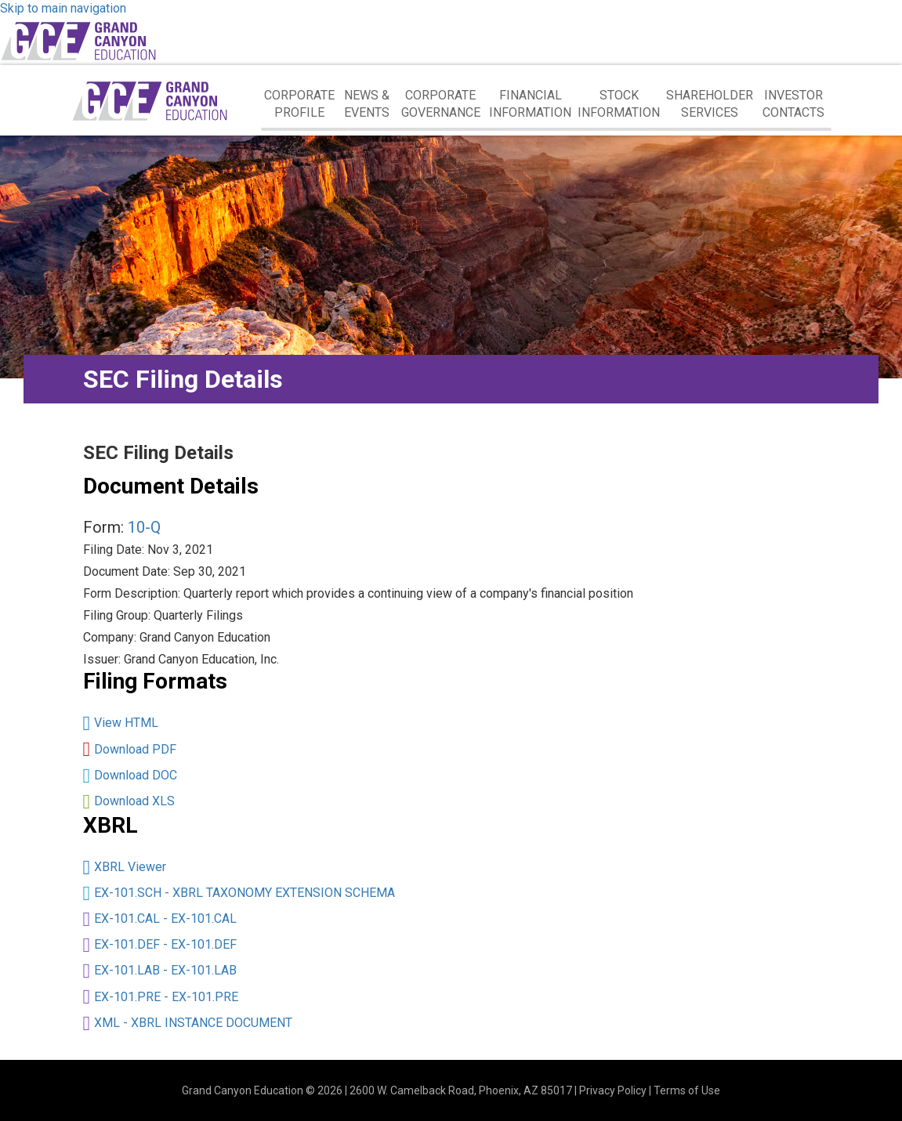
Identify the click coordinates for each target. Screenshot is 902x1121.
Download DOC (135, 775)
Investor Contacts (793, 104)
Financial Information (530, 104)
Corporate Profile (299, 104)
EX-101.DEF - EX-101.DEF (165, 944)
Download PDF (135, 749)
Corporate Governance (440, 104)
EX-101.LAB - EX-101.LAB (165, 970)
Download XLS (134, 801)
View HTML (126, 722)
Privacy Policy (613, 1090)
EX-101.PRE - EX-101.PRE (166, 996)
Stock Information (619, 104)
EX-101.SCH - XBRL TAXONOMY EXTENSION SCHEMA (244, 892)
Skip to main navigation (63, 8)
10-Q (144, 527)
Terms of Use (687, 1090)
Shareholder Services (709, 104)
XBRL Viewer (130, 866)
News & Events (366, 104)
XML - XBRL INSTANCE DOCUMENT (193, 1022)
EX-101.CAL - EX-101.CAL (165, 918)
